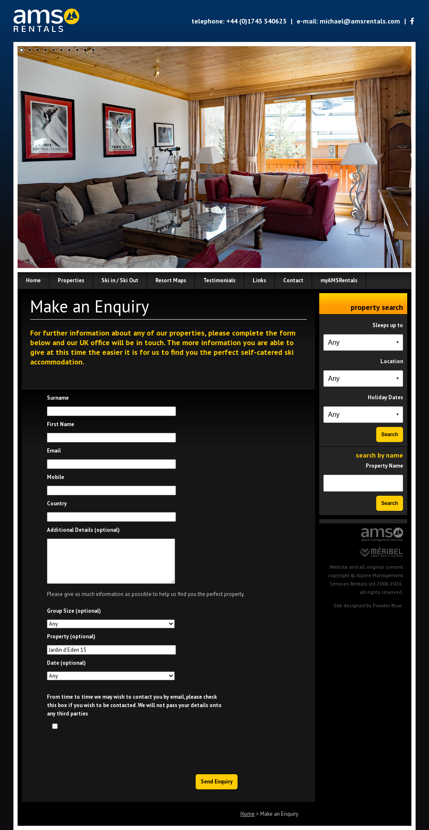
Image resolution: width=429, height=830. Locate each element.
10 (93, 50)
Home (247, 813)
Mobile (55, 477)
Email (54, 450)
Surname (58, 397)
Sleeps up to (387, 325)
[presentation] (174, 749)
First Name (60, 424)
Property (71, 636)
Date (66, 662)
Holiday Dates (385, 397)
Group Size (74, 610)
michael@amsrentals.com (360, 21)
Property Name (384, 465)
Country (57, 503)
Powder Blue (387, 605)
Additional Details (83, 529)
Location (391, 361)
